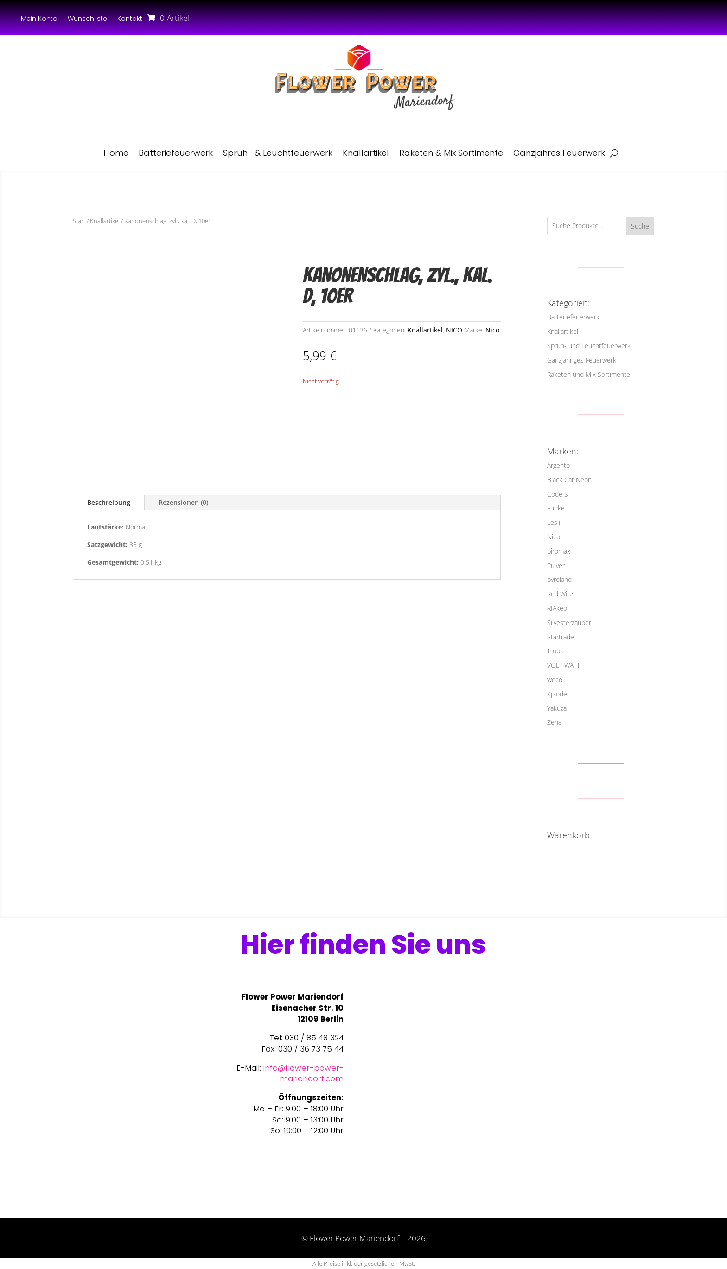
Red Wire (560, 593)
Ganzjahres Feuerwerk (559, 153)
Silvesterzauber (569, 622)
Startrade (560, 636)
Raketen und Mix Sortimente (588, 374)
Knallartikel (366, 153)
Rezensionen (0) (183, 502)
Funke (556, 508)
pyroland (559, 579)
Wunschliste (87, 19)
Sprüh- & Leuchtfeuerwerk (277, 153)
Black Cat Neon (569, 479)
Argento (558, 465)
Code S (557, 494)
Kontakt (129, 19)
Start (79, 221)
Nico (492, 329)
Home (115, 153)
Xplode (557, 693)
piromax (558, 551)
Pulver (556, 565)
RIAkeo (557, 608)
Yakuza (557, 708)
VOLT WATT (563, 665)
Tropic (556, 650)
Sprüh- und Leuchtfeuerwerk (589, 345)
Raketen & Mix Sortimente (451, 153)
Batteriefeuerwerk (176, 153)
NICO (454, 329)
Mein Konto (39, 19)
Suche (640, 226)
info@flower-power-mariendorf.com (303, 1073)
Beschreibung (108, 502)
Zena (554, 722)
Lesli (553, 522)
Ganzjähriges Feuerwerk (581, 360)
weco (554, 679)
